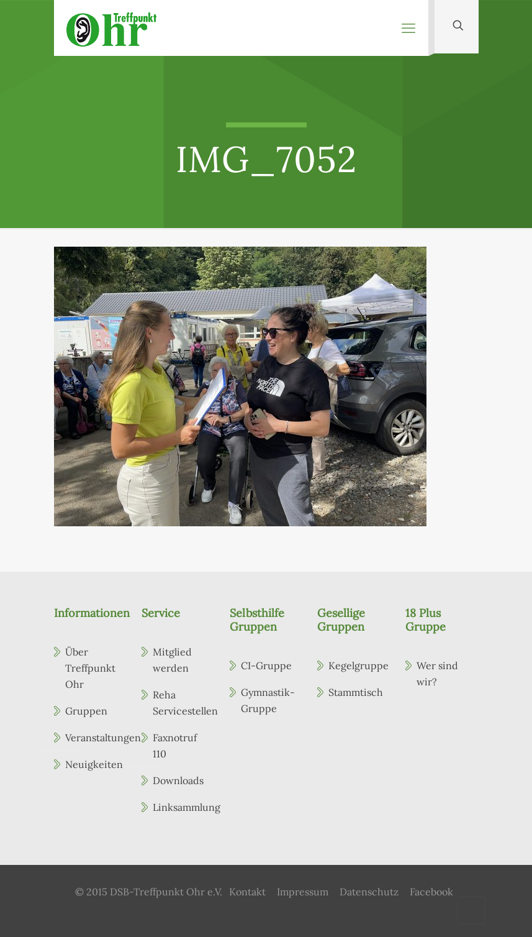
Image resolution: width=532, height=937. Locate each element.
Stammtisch (355, 692)
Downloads (178, 780)
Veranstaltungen (93, 737)
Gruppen (86, 711)
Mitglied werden (172, 660)
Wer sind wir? (437, 673)
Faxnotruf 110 (175, 745)
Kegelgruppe (356, 665)
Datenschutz (369, 891)
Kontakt (247, 891)
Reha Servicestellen (181, 702)
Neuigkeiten (93, 764)
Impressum (302, 891)
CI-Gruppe (266, 665)
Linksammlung (181, 807)
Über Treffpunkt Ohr (90, 668)
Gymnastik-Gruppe (268, 700)
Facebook (431, 891)
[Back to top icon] (471, 910)
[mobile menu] (408, 28)
